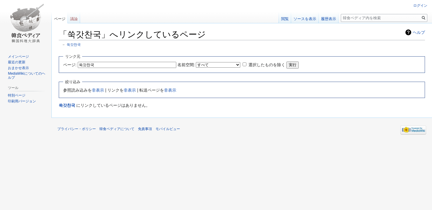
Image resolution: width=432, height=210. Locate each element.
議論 (74, 19)
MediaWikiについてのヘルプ (26, 75)
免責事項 (145, 129)
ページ (59, 19)
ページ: (70, 64)
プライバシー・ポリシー (76, 129)
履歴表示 (328, 19)
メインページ (18, 57)
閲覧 (285, 19)
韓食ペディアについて (116, 129)
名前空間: (186, 64)
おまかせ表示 (18, 68)
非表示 (98, 90)
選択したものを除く (266, 64)
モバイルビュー (167, 129)
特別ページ (16, 95)
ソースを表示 (304, 19)
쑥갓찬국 (74, 44)
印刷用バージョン (22, 101)
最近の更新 (16, 62)
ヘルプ (419, 32)
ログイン (420, 6)
